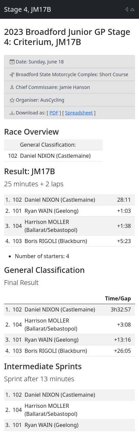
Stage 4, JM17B (27, 9)
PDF (53, 112)
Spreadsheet (79, 112)
